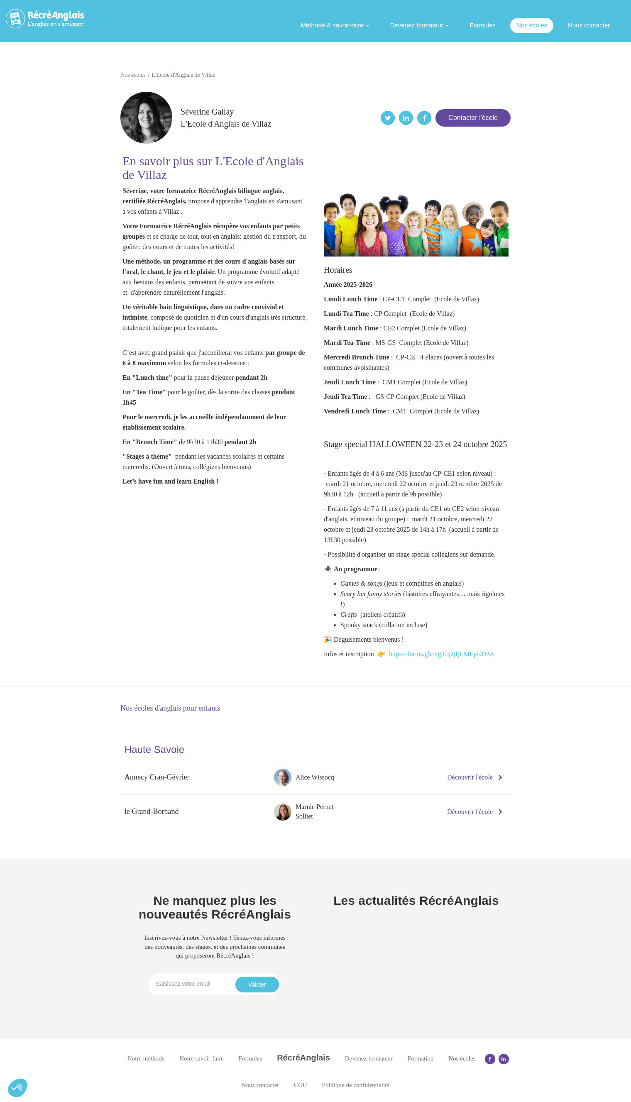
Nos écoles (531, 25)
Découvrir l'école (474, 777)
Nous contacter (589, 25)
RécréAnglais (303, 1057)
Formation (421, 1058)
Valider (257, 984)
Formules (483, 25)
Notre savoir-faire (201, 1058)
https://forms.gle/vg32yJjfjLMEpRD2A (441, 653)
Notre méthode (146, 1058)
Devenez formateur (419, 25)
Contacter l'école (473, 117)
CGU (300, 1085)
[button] (17, 1088)
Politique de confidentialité (355, 1085)
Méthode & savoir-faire (335, 25)
